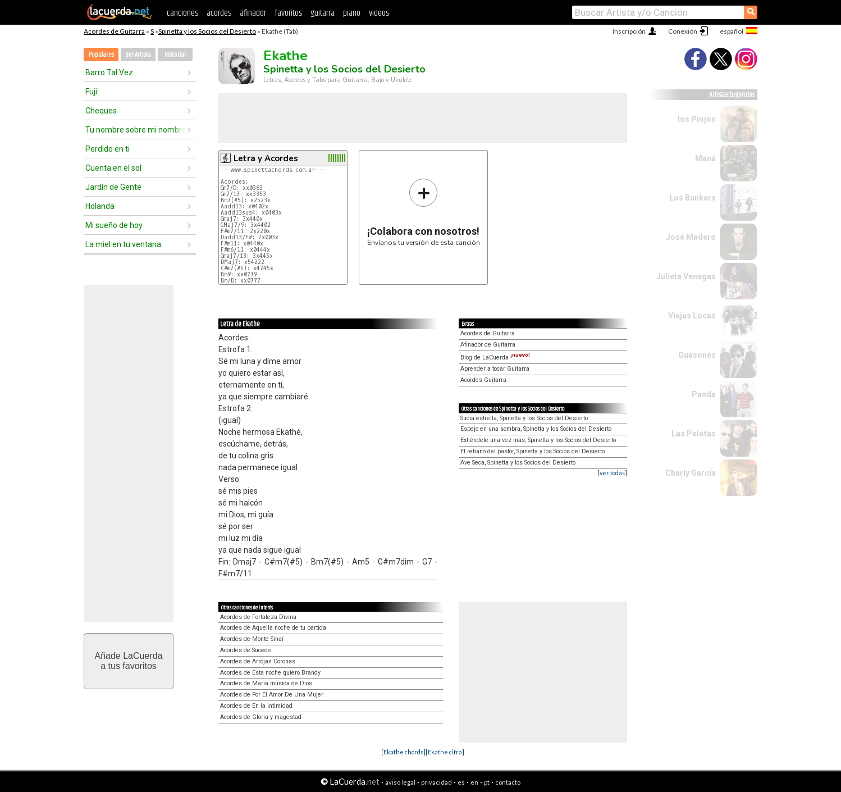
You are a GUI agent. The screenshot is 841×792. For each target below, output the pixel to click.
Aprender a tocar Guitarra (494, 368)
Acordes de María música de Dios (266, 683)
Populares (101, 54)
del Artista (138, 54)
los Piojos (697, 119)
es (461, 782)
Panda (704, 394)
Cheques (101, 110)
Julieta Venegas (686, 276)
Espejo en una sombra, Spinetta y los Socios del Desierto (535, 429)
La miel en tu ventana (123, 244)
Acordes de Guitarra (114, 31)
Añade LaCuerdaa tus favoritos (129, 661)
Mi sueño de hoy (114, 225)
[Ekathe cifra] (445, 751)
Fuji (91, 91)
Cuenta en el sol (113, 167)
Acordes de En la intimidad (256, 705)
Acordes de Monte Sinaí (252, 639)
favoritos (288, 13)
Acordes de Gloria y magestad (260, 717)
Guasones (697, 355)
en (474, 782)
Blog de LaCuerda (495, 357)
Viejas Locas (692, 315)
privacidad (436, 782)
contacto (507, 782)
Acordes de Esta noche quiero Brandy (270, 672)
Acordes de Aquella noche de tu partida (273, 627)
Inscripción (629, 31)
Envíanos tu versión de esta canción (423, 212)
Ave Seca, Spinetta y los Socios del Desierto (517, 462)
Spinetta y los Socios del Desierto (207, 31)
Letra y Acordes (266, 158)
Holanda (100, 206)
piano (351, 13)
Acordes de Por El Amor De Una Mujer (271, 694)
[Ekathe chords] (403, 751)
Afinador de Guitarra (487, 344)
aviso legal (400, 782)
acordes (219, 13)
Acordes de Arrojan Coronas (257, 661)
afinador (253, 13)
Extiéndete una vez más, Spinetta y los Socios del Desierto (538, 440)
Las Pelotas (693, 433)
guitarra (322, 13)
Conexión (682, 31)
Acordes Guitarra (483, 380)
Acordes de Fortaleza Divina (258, 617)
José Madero (691, 237)
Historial (175, 54)
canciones (182, 13)
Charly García (690, 472)
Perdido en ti (107, 148)
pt (487, 782)
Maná (705, 158)
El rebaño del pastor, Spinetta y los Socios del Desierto (532, 451)
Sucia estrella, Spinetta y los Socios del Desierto (524, 418)
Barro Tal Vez (109, 72)
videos (379, 13)
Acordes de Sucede (245, 650)
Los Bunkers (692, 197)
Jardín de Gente (113, 187)
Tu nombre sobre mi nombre (135, 129)
